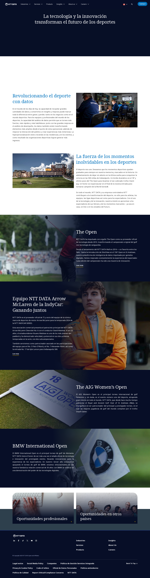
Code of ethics (42, 568)
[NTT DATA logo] (8, 4)
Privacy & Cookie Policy (23, 568)
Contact (142, 4)
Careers (111, 550)
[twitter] (27, 540)
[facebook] (18, 540)
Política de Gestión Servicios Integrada (77, 563)
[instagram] (36, 540)
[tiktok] (23, 540)
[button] (132, 3)
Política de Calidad (20, 572)
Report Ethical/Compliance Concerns (48, 572)
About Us (112, 545)
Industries (80, 540)
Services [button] (37, 4)
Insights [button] (59, 4)
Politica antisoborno (89, 568)
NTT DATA (72, 572)
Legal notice (18, 563)
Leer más (79, 265)
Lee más (16, 354)
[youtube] (31, 540)
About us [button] (71, 4)
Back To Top (131, 563)
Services (79, 545)
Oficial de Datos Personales (65, 568)
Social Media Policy (35, 563)
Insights (112, 540)
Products (49, 4)
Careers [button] (84, 4)
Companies (52, 563)
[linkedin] (14, 540)
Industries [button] (24, 4)
